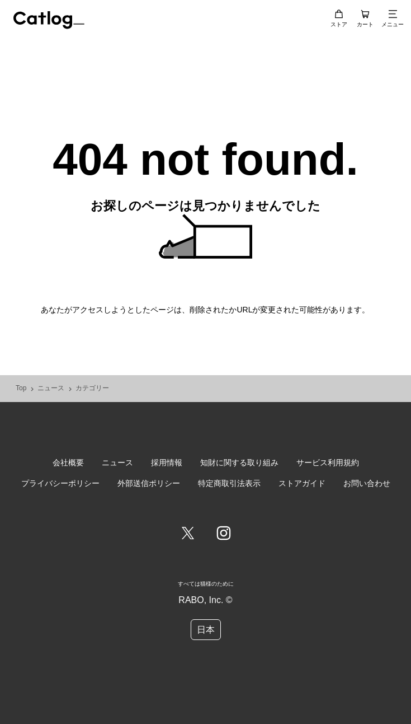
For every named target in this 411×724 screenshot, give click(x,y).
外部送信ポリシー (148, 483)
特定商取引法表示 (229, 483)
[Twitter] (188, 534)
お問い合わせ (366, 483)
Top (21, 388)
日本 (206, 629)
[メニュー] (393, 14)
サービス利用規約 (327, 462)
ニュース (50, 388)
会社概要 (68, 462)
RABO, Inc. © (205, 600)
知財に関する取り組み (239, 462)
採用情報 (166, 462)
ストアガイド (301, 483)
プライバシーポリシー (60, 483)
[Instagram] (224, 534)
